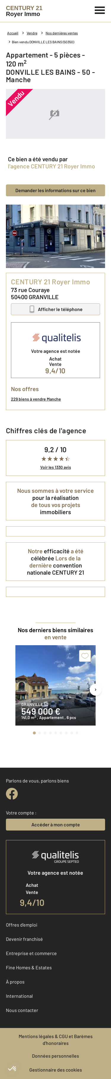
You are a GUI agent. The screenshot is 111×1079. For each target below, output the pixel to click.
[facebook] (12, 794)
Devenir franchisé (24, 939)
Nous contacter (22, 1010)
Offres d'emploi (21, 924)
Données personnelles (55, 1056)
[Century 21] (24, 11)
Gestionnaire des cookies (55, 1069)
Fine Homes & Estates (29, 967)
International (19, 996)
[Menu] (100, 9)
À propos (15, 981)
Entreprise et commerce (31, 953)
